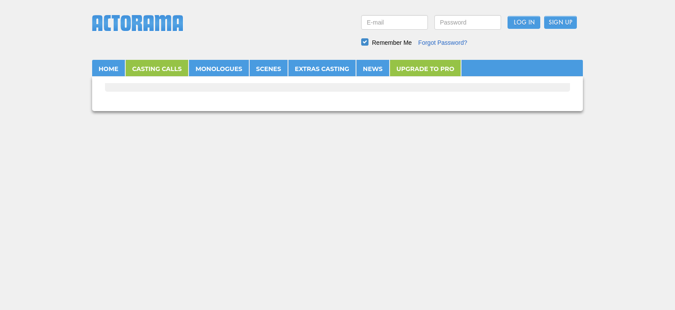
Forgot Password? (443, 42)
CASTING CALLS (157, 69)
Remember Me (392, 42)
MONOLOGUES (218, 69)
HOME (108, 69)
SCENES (268, 69)
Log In (524, 23)
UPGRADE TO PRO (425, 69)
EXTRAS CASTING (322, 69)
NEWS (373, 69)
